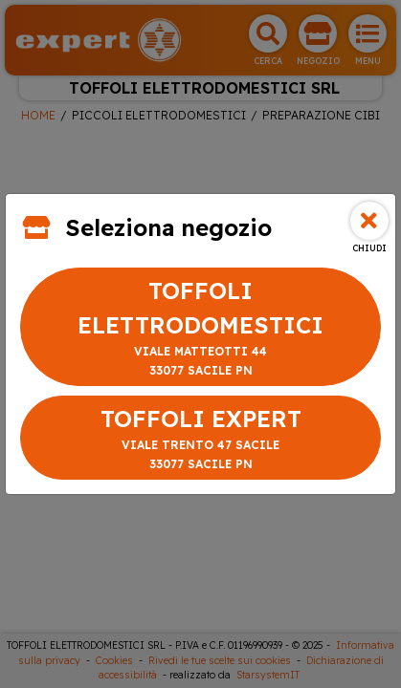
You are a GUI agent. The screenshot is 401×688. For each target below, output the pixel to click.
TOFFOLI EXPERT (200, 439)
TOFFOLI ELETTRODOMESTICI (200, 328)
